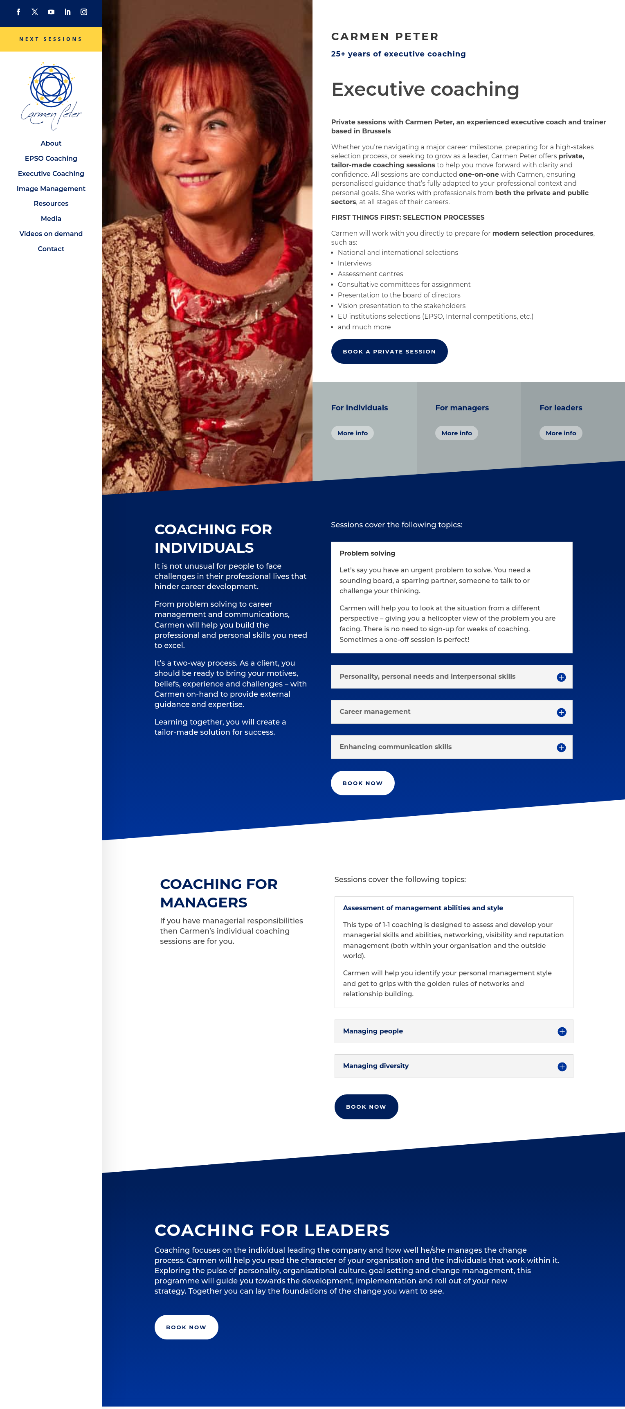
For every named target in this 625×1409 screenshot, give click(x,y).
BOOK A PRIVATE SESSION (392, 351)
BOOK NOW (364, 783)
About (51, 143)
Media (51, 219)
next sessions (51, 39)
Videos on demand (51, 234)
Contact (51, 249)
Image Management (51, 189)
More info (352, 433)
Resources (51, 203)
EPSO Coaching (51, 158)
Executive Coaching (51, 174)
